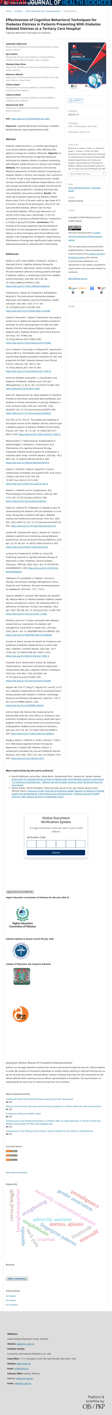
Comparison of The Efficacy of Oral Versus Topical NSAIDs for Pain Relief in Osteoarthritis (49, 1131)
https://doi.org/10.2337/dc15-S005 (23, 388)
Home (8, 11)
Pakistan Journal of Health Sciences (27, 2)
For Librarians (12, 1304)
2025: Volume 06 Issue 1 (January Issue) (43, 11)
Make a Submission (17, 1278)
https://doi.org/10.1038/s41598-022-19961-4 (27, 656)
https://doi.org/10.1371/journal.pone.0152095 (28, 680)
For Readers (11, 1296)
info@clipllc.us (21, 1368)
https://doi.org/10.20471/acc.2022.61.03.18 (27, 483)
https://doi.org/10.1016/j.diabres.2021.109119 (28, 371)
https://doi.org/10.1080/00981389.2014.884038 (29, 635)
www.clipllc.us (24, 1363)
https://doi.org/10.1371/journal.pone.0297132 (33, 525)
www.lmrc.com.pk (25, 1343)
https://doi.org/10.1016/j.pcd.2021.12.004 (26, 613)
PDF (76, 100)
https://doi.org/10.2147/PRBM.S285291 (25, 705)
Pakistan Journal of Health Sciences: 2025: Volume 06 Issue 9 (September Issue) (55, 795)
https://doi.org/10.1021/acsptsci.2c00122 (26, 501)
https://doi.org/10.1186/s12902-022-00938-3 (32, 733)
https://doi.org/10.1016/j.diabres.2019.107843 (28, 342)
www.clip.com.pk (24, 1378)
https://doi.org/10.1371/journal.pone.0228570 (28, 413)
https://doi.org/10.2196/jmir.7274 (27, 758)
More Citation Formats (80, 174)
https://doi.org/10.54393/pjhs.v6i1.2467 (30, 118)
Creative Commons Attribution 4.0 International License (85, 236)
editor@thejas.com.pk (77, 278)
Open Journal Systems (16, 1172)
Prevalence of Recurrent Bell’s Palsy (23, 1113)
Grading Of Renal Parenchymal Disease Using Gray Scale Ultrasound (39, 1099)
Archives (18, 11)
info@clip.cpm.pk (22, 1383)
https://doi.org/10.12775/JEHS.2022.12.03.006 (28, 310)
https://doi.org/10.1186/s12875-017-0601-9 (40, 434)
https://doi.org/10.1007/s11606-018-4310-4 (27, 547)
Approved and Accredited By (20, 892)
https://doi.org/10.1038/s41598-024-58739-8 (27, 462)
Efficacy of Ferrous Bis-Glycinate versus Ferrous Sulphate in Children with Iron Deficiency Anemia (53, 1106)
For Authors (11, 1300)
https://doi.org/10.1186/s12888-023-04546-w (28, 286)
